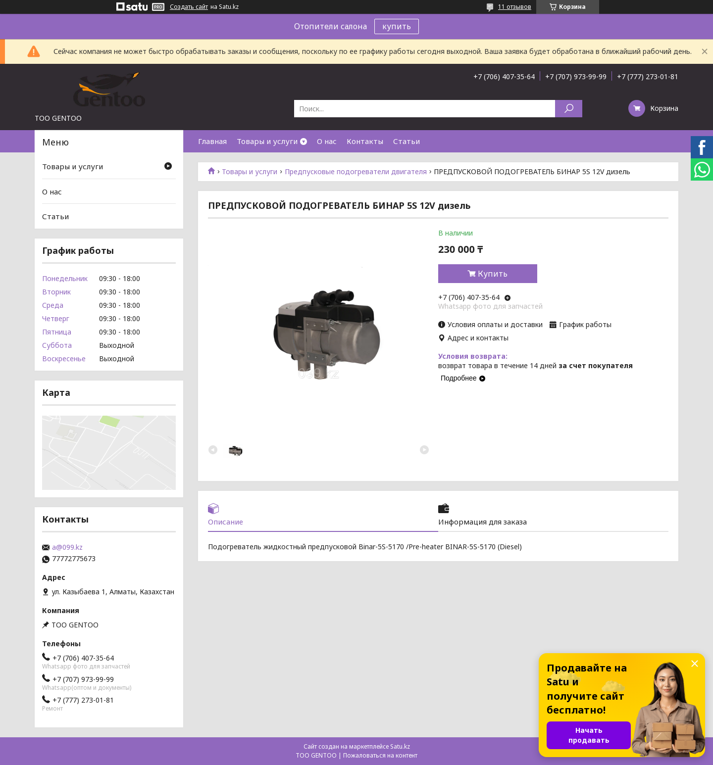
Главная (212, 141)
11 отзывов (514, 6)
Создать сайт (189, 6)
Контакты (365, 141)
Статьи (406, 141)
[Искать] (568, 108)
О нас (327, 141)
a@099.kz (67, 547)
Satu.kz (400, 746)
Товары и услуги (267, 141)
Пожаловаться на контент (380, 755)
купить (396, 26)
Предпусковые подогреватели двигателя (356, 171)
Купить (493, 273)
